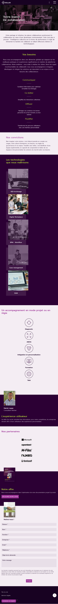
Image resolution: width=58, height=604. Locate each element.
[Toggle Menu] (54, 2)
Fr (51, 7)
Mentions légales (6, 595)
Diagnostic (29, 329)
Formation (29, 368)
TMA (29, 380)
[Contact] (49, 2)
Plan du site (5, 592)
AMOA (29, 342)
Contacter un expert (9, 601)
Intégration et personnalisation (29, 355)
